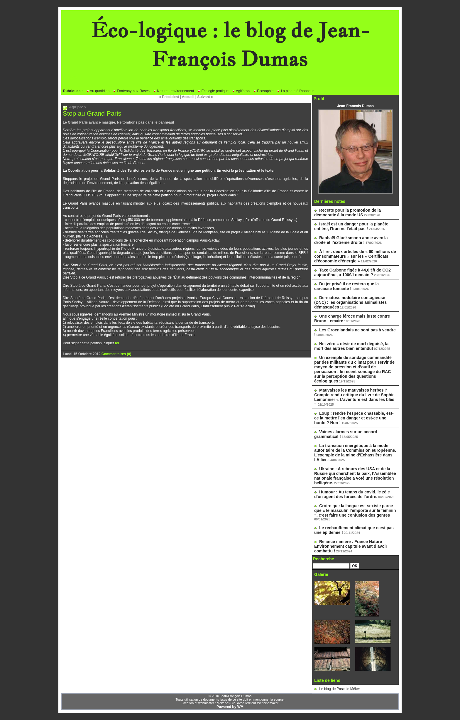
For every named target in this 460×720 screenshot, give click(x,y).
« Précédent (169, 97)
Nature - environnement (173, 91)
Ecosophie (263, 91)
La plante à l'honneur (295, 91)
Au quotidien (97, 91)
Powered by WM (230, 707)
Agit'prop (241, 91)
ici (117, 343)
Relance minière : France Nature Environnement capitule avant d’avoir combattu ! (350, 546)
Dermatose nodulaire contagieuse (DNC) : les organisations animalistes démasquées (350, 302)
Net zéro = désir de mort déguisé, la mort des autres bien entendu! (351, 346)
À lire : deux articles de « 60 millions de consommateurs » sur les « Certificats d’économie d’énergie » (355, 256)
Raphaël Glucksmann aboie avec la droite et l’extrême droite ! (351, 240)
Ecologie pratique (213, 91)
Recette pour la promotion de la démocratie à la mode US (347, 212)
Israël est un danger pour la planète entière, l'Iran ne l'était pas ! (351, 226)
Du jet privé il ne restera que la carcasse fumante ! (346, 286)
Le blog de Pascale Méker (339, 689)
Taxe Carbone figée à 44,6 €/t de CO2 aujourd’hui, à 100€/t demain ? (352, 272)
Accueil (188, 97)
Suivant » (205, 97)
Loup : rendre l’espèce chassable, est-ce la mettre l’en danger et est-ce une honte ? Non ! (354, 418)
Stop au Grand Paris (92, 113)
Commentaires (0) (116, 354)
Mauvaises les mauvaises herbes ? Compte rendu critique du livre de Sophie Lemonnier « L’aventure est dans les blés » (354, 397)
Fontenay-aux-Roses (131, 91)
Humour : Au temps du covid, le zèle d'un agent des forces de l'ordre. (352, 494)
